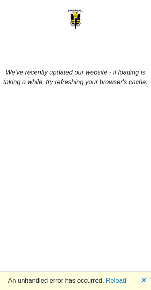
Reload (116, 280)
